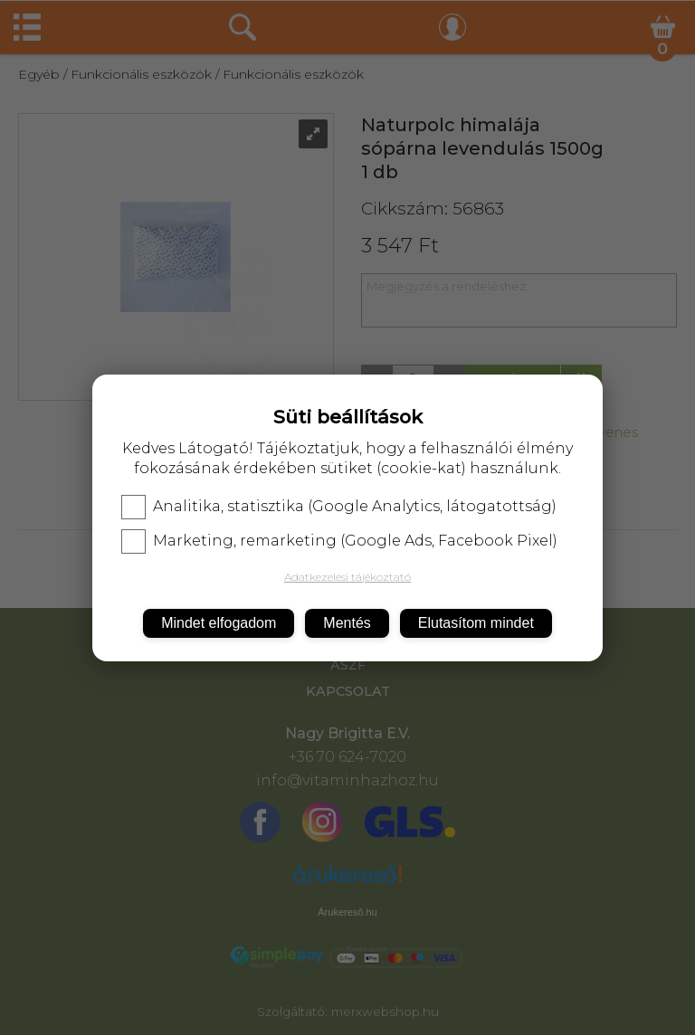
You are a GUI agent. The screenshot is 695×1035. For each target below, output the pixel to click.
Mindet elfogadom (218, 623)
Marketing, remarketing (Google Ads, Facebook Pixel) (339, 541)
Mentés (346, 623)
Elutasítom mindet (476, 623)
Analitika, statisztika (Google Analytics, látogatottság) (339, 507)
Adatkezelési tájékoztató (347, 577)
